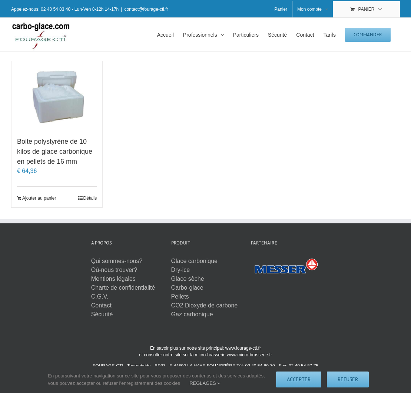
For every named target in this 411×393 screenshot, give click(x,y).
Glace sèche (187, 279)
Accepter (299, 379)
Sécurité (102, 314)
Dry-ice (180, 270)
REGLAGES (204, 383)
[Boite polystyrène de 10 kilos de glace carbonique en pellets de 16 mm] (56, 95)
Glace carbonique (194, 261)
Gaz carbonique (192, 314)
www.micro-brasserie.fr (249, 354)
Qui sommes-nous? (117, 261)
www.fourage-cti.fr (243, 348)
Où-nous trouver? (114, 270)
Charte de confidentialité (123, 287)
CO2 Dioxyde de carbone (204, 305)
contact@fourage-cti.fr (146, 9)
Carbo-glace (187, 287)
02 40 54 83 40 (55, 9)
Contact (101, 305)
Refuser (348, 379)
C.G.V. (100, 296)
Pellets (180, 296)
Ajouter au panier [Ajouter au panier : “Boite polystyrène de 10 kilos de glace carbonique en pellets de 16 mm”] (39, 198)
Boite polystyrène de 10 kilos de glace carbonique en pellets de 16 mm (54, 151)
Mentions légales (113, 279)
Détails (90, 198)
